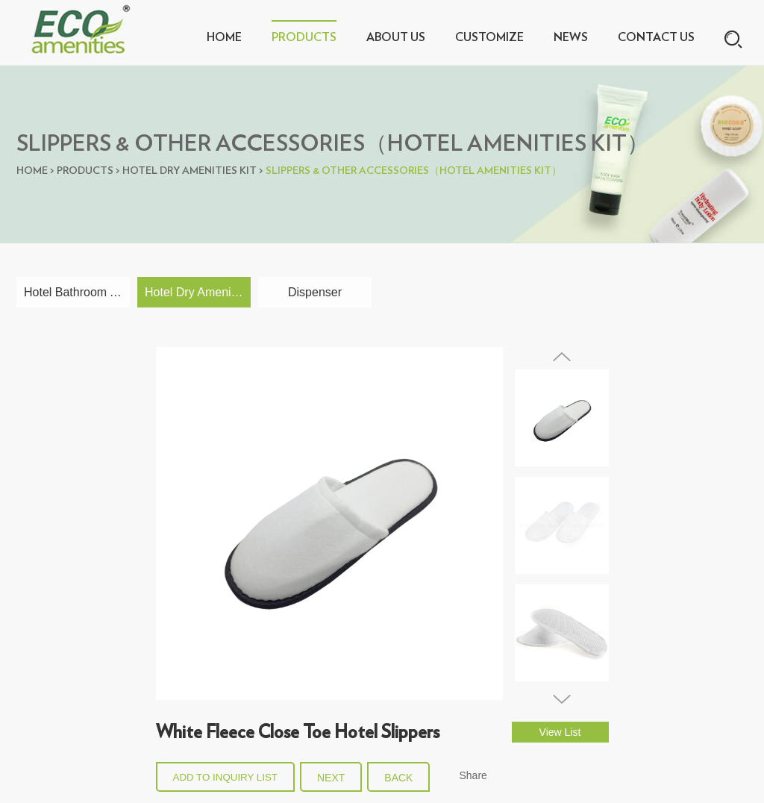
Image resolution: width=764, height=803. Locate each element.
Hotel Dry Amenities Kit (189, 171)
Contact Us (656, 37)
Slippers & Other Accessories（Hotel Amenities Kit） (414, 171)
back (398, 778)
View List (560, 732)
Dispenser (315, 292)
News (571, 37)
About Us (395, 37)
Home (224, 37)
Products (304, 37)
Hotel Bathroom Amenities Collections (77, 292)
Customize (489, 37)
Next (331, 778)
